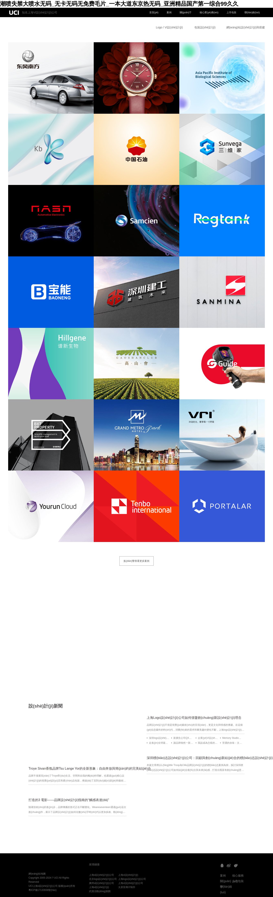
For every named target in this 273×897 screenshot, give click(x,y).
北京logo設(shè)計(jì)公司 (103, 879)
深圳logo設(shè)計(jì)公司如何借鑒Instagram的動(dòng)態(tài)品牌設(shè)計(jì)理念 (159, 738)
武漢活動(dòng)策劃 (100, 891)
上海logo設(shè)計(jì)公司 (132, 879)
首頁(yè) (154, 12)
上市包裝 (231, 12)
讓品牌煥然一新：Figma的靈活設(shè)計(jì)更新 (183, 742)
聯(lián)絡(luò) (252, 12)
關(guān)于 (186, 12)
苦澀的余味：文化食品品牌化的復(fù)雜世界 (232, 742)
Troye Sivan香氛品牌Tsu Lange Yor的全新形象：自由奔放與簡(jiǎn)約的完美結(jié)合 (90, 768)
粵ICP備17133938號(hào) (42, 890)
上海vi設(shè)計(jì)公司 (101, 875)
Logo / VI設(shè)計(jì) (169, 27)
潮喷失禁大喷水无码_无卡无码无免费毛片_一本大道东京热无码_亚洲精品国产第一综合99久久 (119, 4)
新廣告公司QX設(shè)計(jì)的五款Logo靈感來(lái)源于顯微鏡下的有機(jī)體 (183, 738)
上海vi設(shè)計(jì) (128, 875)
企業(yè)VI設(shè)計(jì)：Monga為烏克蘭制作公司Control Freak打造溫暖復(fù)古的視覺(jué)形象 (208, 738)
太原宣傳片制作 (126, 887)
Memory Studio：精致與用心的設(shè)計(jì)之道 (232, 738)
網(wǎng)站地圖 (37, 873)
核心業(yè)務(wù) (209, 12)
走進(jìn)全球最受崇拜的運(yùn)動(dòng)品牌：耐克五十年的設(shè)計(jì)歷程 (159, 742)
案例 (169, 12)
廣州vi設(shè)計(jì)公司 (101, 883)
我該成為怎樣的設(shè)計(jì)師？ (208, 742)
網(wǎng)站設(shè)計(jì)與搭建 (245, 27)
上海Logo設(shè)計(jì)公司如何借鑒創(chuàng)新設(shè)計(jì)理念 (194, 717)
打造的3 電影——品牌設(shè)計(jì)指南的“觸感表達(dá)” (69, 800)
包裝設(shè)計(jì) (205, 27)
